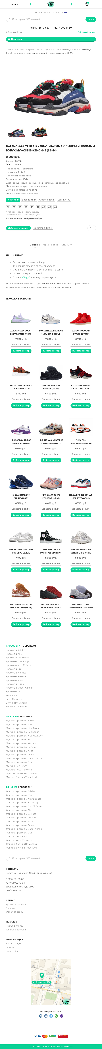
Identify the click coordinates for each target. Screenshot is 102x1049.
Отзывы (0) (66, 244)
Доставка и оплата (16, 904)
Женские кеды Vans (16, 836)
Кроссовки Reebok (16, 676)
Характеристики (50, 244)
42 (43, 207)
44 (55, 207)
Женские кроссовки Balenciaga (22, 802)
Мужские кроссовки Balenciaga (22, 732)
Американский (46, 199)
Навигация (16, 39)
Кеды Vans (11, 695)
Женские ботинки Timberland (21, 847)
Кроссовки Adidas (15, 650)
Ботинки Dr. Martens (16, 702)
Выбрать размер (20, 350)
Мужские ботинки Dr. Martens (21, 773)
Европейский (29, 199)
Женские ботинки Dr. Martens (21, 844)
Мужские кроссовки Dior (19, 762)
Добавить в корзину (18, 228)
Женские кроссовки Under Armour (24, 829)
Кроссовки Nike (14, 654)
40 (32, 207)
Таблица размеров (16, 929)
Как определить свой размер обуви (24, 218)
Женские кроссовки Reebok (21, 817)
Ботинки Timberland (16, 706)
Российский (13, 199)
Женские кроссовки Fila (18, 810)
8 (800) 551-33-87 (39, 27)
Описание (35, 244)
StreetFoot (50, 4)
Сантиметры (64, 199)
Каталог (20, 49)
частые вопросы (50, 283)
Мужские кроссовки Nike (19, 724)
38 (20, 207)
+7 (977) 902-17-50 (62, 27)
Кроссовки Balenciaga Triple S (64, 49)
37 (14, 207)
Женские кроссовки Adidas (20, 791)
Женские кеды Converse (19, 840)
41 (38, 207)
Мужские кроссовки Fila (18, 739)
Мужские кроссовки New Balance (23, 728)
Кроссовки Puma (15, 684)
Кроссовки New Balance (18, 657)
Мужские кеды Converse (19, 769)
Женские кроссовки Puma (20, 825)
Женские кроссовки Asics (19, 821)
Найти (91, 19)
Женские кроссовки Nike (19, 795)
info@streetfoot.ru (14, 32)
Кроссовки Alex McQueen (19, 665)
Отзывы (10, 947)
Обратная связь (14, 911)
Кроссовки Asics (14, 680)
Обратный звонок (87, 32)
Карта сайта (12, 951)
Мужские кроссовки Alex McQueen (24, 735)
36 (8, 207)
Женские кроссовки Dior (19, 832)
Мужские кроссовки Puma (20, 754)
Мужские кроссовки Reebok (21, 747)
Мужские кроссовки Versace (21, 743)
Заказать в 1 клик (43, 228)
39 (26, 207)
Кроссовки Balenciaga (38, 49)
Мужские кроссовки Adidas (20, 720)
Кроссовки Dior (14, 691)
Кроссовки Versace (16, 672)
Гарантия (10, 908)
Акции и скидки (14, 943)
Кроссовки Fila (13, 669)
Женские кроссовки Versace (21, 814)
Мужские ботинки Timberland (21, 777)
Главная (9, 49)
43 (49, 207)
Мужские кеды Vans (16, 766)
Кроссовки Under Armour (19, 687)
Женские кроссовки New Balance (23, 798)
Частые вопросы (14, 925)
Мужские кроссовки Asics (19, 751)
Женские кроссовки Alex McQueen (24, 806)
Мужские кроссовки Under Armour (24, 758)
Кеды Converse (14, 699)
